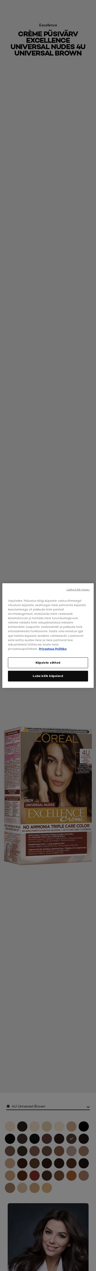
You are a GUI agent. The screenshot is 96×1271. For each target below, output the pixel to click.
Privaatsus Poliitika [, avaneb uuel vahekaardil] (53, 648)
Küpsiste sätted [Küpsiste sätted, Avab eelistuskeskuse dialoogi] (48, 662)
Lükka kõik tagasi (78, 589)
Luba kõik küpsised (48, 675)
